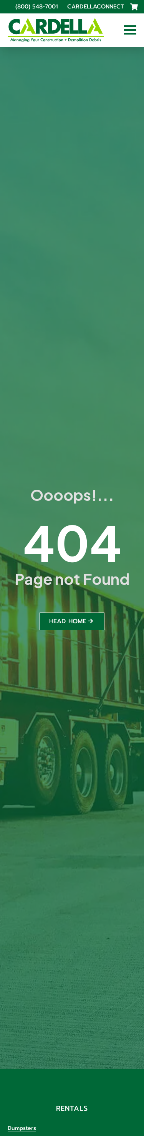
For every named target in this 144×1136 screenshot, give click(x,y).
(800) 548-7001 (36, 6)
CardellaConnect (95, 6)
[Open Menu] (130, 30)
